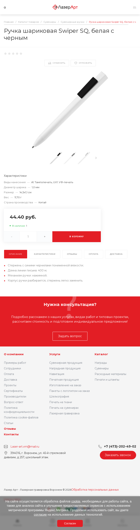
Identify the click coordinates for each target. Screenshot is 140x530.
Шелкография (59, 396)
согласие (40, 514)
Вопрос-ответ (13, 402)
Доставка (10, 379)
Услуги (54, 354)
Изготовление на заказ (65, 385)
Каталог (101, 354)
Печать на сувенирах (64, 408)
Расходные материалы (110, 374)
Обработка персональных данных (95, 489)
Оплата (9, 374)
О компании (14, 354)
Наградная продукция (64, 368)
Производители (15, 396)
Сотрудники (12, 368)
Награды (101, 363)
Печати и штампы (107, 379)
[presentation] (96, 158)
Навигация (56, 374)
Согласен (70, 523)
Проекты (10, 385)
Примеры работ (15, 363)
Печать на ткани (60, 402)
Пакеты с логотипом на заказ (69, 391)
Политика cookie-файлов (21, 417)
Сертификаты (13, 391)
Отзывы (10, 428)
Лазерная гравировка (64, 413)
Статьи (8, 423)
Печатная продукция (64, 379)
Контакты (11, 434)
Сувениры (102, 368)
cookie (75, 501)
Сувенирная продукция (65, 363)
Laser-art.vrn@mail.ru (24, 446)
